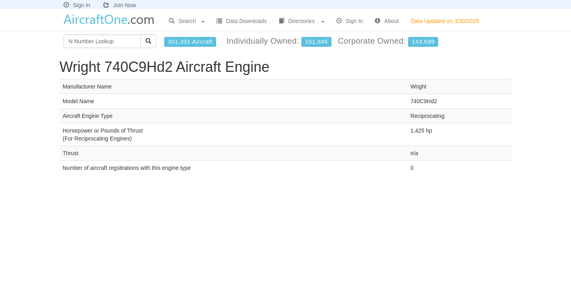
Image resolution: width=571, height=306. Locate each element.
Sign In (76, 5)
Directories (301, 21)
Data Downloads (242, 21)
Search (187, 21)
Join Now (119, 5)
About (387, 21)
